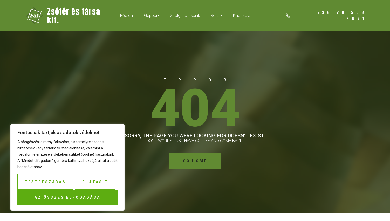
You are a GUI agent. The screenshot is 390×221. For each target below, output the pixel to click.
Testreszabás (45, 182)
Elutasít (95, 182)
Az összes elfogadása (67, 197)
